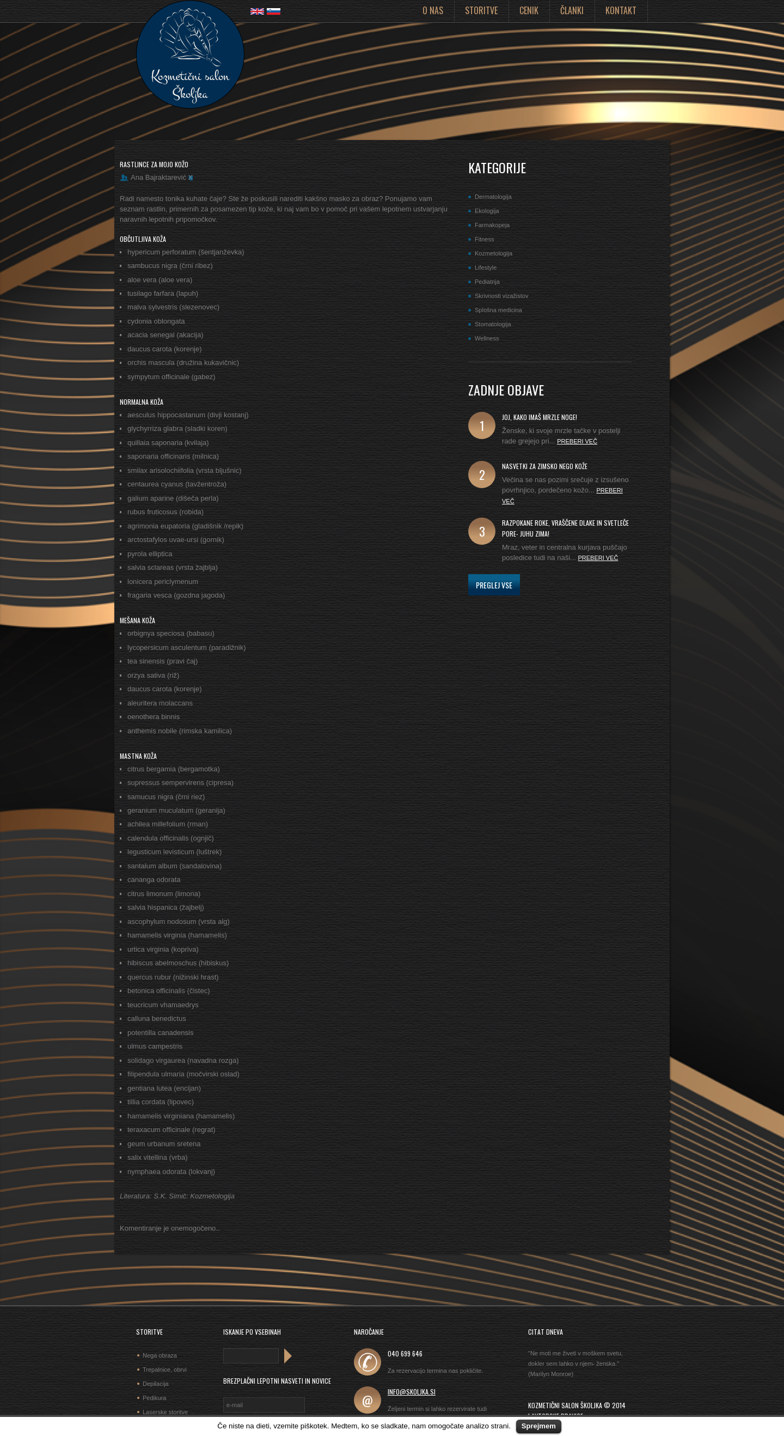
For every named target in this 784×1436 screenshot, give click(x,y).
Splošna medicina (498, 310)
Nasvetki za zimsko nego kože (544, 466)
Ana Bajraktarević (158, 177)
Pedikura (154, 1398)
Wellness (487, 338)
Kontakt (620, 10)
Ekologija (487, 211)
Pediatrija (487, 281)
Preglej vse (494, 585)
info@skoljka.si (412, 1391)
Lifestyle (486, 267)
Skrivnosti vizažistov (501, 296)
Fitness (484, 239)
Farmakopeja (492, 225)
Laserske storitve (165, 1412)
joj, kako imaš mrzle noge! (539, 417)
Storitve (481, 10)
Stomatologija (493, 324)
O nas (432, 10)
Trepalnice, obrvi (165, 1369)
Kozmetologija (493, 253)
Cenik (528, 10)
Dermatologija (493, 196)
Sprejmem (539, 1426)
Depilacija (156, 1383)
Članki (572, 10)
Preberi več (577, 441)
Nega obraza (160, 1355)
